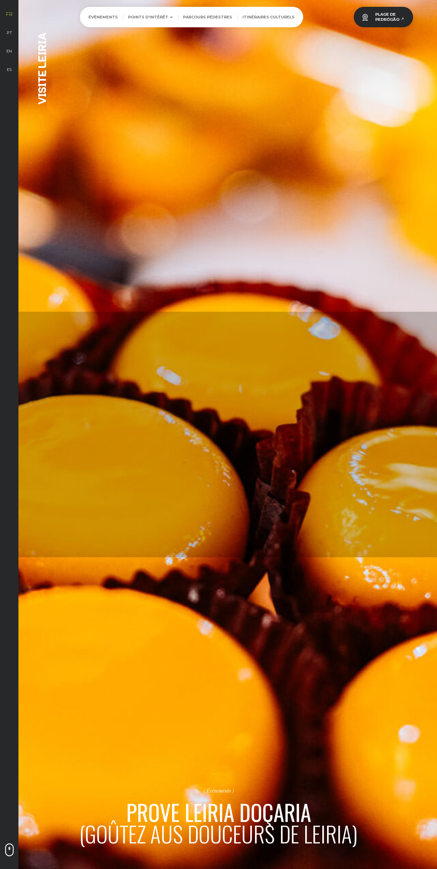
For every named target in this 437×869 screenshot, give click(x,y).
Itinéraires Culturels (268, 17)
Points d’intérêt (150, 17)
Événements (103, 17)
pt (9, 32)
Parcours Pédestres (207, 17)
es (9, 69)
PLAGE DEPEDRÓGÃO (389, 17)
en (9, 51)
